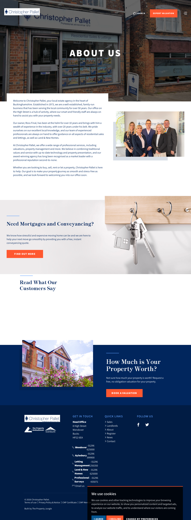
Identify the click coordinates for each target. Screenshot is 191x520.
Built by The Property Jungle (38, 508)
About (109, 429)
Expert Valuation (163, 13)
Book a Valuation (124, 393)
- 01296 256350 (85, 463)
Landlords (111, 425)
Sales (108, 421)
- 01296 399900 (83, 455)
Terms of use (30, 502)
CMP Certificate (69, 502)
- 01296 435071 (85, 480)
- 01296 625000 (83, 447)
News (109, 437)
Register (110, 433)
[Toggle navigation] (185, 13)
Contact (110, 441)
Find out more (24, 254)
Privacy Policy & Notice (49, 502)
